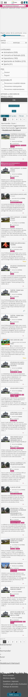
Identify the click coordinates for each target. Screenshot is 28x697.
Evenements (5, 644)
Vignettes (12, 116)
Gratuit (7, 72)
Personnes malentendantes (14, 89)
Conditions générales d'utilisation (15, 684)
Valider (14, 111)
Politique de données (10, 687)
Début (3, 43)
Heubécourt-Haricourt (10, 663)
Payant (6, 75)
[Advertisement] (14, 20)
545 (14, 694)
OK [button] (14, 100)
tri (14, 116)
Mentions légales (9, 678)
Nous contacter (8, 675)
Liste (3, 116)
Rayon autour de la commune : (12, 33)
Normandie (5, 123)
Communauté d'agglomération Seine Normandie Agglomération (14, 126)
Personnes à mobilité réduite (14, 83)
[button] (14, 106)
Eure (13, 123)
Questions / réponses (10, 681)
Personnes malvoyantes (13, 86)
